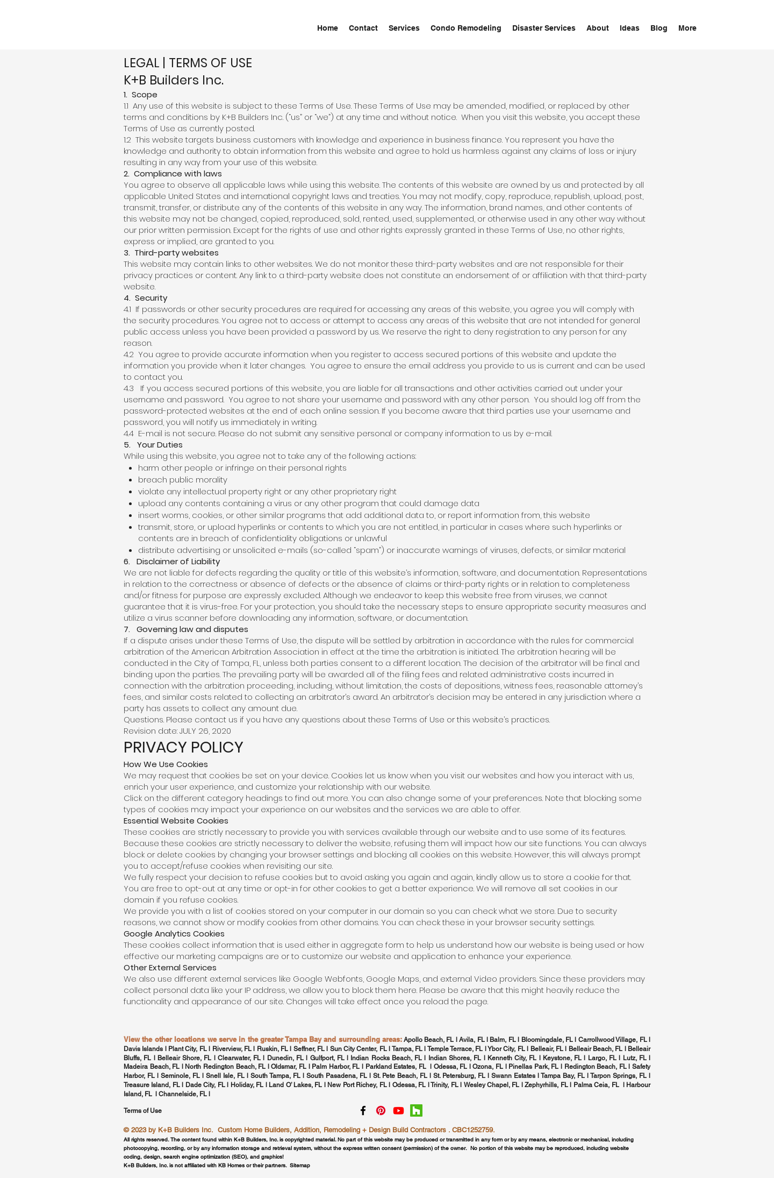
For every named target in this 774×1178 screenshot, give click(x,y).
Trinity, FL (444, 1085)
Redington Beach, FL (596, 1066)
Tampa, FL (407, 1049)
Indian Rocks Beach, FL (386, 1058)
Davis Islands (143, 1049)
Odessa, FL (451, 1066)
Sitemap (300, 1165)
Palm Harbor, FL (336, 1066)
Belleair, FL (547, 1049)
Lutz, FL (635, 1058)
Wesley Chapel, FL (492, 1085)
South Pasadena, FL (336, 1076)
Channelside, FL (183, 1094)
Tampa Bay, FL (563, 1076)
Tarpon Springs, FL (619, 1076)
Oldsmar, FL (288, 1066)
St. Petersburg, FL (459, 1076)
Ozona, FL (487, 1066)
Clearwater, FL (239, 1058)
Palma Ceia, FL (596, 1085)
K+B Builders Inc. (185, 1130)
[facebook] (363, 1110)
